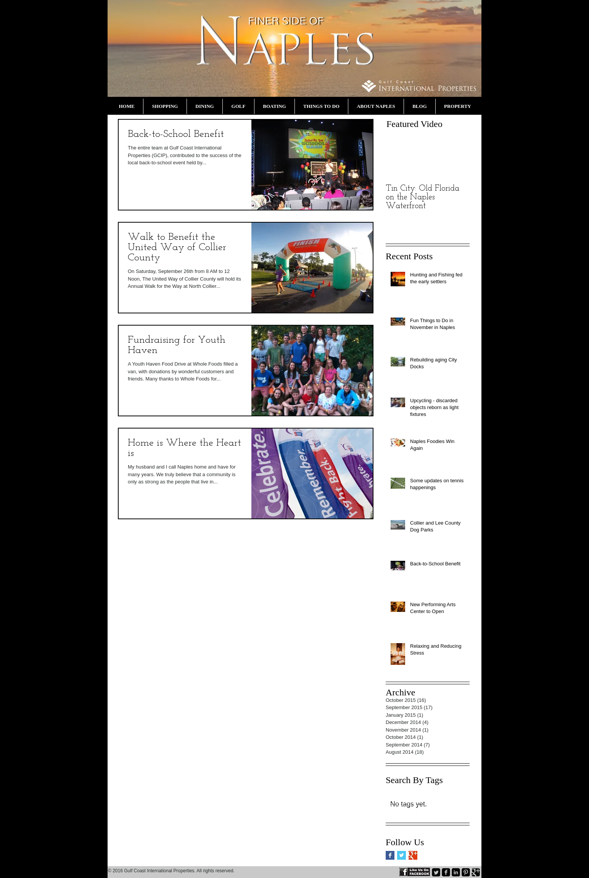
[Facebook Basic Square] (390, 855)
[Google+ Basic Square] (413, 855)
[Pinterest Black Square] (466, 872)
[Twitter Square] (436, 872)
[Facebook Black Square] (446, 872)
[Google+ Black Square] (476, 872)
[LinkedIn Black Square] (456, 872)
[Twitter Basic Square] (401, 855)
